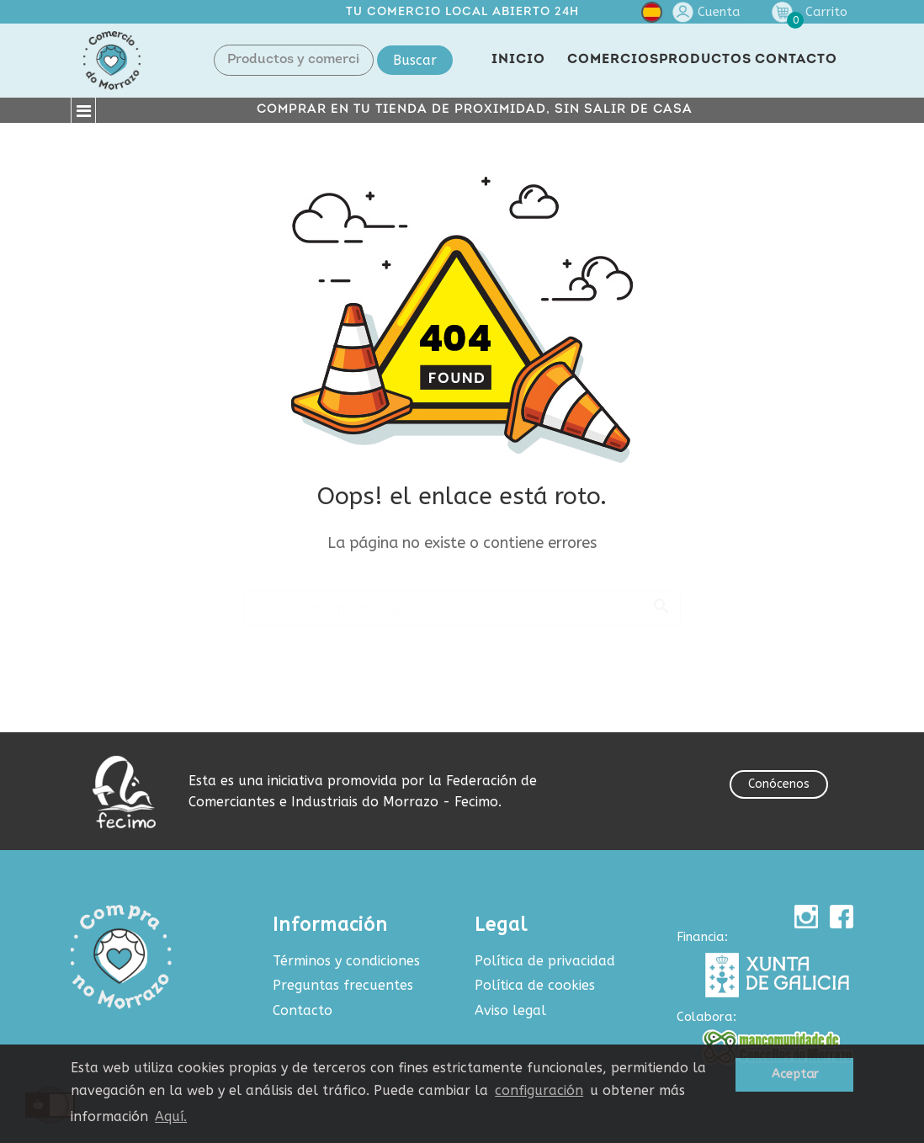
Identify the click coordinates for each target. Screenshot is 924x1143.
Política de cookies (535, 985)
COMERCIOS (613, 59)
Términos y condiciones (346, 961)
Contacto (302, 1010)
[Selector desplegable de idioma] (651, 15)
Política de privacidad (545, 961)
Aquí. (171, 1116)
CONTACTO (796, 59)
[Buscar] (462, 601)
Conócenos (779, 784)
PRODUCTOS (705, 59)
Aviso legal (510, 1010)
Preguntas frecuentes (343, 985)
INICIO (518, 59)
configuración (539, 1090)
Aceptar (795, 1074)
